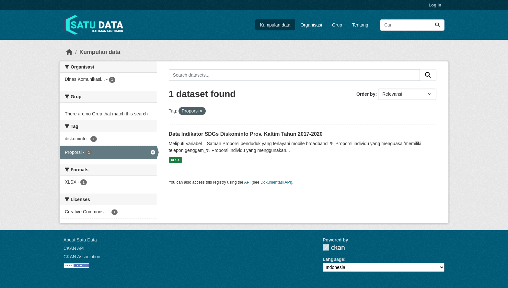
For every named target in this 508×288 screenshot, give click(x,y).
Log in (435, 5)
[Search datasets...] (412, 25)
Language (333, 259)
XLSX (175, 160)
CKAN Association (82, 256)
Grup (337, 24)
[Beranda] (69, 52)
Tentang (360, 24)
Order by (365, 94)
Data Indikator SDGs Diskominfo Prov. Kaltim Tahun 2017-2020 (246, 134)
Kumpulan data (275, 24)
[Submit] (437, 25)
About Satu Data (80, 239)
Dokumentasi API (275, 182)
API (247, 182)
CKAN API (74, 248)
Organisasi (311, 24)
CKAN (334, 247)
